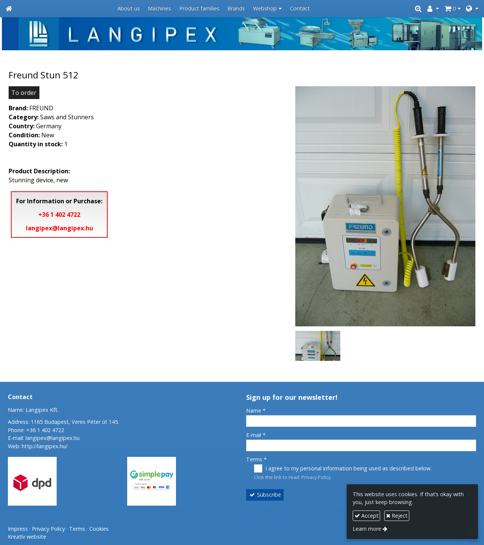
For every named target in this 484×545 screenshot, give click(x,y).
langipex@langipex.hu (59, 228)
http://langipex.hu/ (45, 446)
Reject (396, 515)
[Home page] (9, 9)
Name (256, 410)
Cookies (99, 528)
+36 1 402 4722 (59, 214)
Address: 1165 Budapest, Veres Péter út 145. (63, 421)
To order (23, 93)
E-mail (256, 434)
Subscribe (265, 494)
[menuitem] (128, 9)
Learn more (367, 528)
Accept (367, 515)
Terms (256, 459)
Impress (18, 528)
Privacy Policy (316, 477)
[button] (472, 9)
